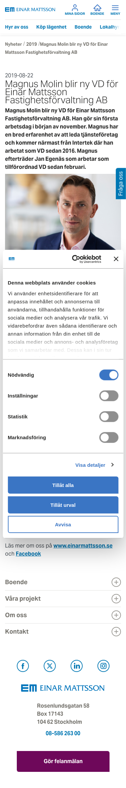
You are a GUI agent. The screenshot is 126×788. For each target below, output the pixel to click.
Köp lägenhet (51, 27)
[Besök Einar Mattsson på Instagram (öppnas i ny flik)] (103, 667)
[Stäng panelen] (116, 259)
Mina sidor (75, 9)
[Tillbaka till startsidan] (30, 9)
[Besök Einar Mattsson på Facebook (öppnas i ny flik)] (23, 667)
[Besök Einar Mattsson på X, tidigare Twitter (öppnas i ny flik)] (50, 667)
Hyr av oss (16, 27)
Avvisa (63, 524)
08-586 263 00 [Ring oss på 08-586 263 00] (63, 733)
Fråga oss (120, 183)
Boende (97, 9)
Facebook (28, 553)
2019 (31, 44)
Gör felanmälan (63, 761)
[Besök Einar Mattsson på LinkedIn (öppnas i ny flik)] (77, 667)
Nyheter (13, 44)
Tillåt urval (63, 505)
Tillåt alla (63, 485)
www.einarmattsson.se (83, 545)
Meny (115, 9)
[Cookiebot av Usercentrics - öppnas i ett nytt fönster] (86, 259)
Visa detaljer (90, 464)
